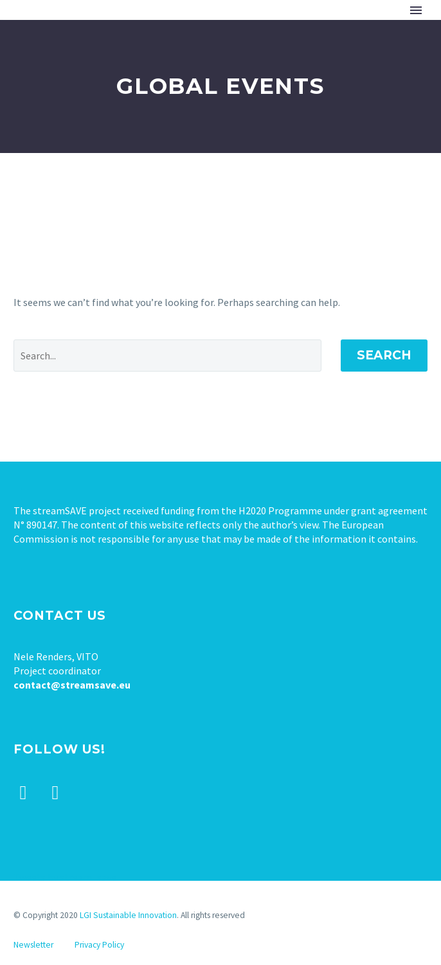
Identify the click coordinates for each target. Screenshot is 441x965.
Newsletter (33, 944)
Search (384, 355)
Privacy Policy (99, 944)
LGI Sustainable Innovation (128, 915)
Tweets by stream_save (65, 876)
